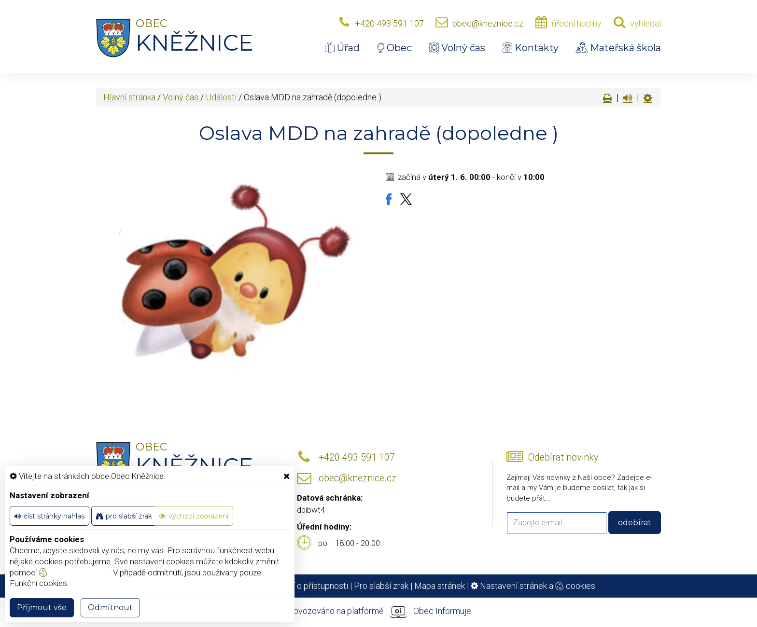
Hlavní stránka (129, 97)
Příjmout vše (42, 607)
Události (221, 97)
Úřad (342, 48)
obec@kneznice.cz (487, 23)
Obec (394, 48)
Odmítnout (110, 607)
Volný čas (457, 48)
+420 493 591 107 (389, 23)
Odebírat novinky (563, 457)
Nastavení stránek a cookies (533, 586)
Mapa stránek (439, 586)
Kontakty (531, 48)
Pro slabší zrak (381, 586)
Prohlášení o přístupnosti (301, 586)
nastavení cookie (74, 572)
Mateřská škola (618, 48)
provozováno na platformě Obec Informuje (378, 611)
